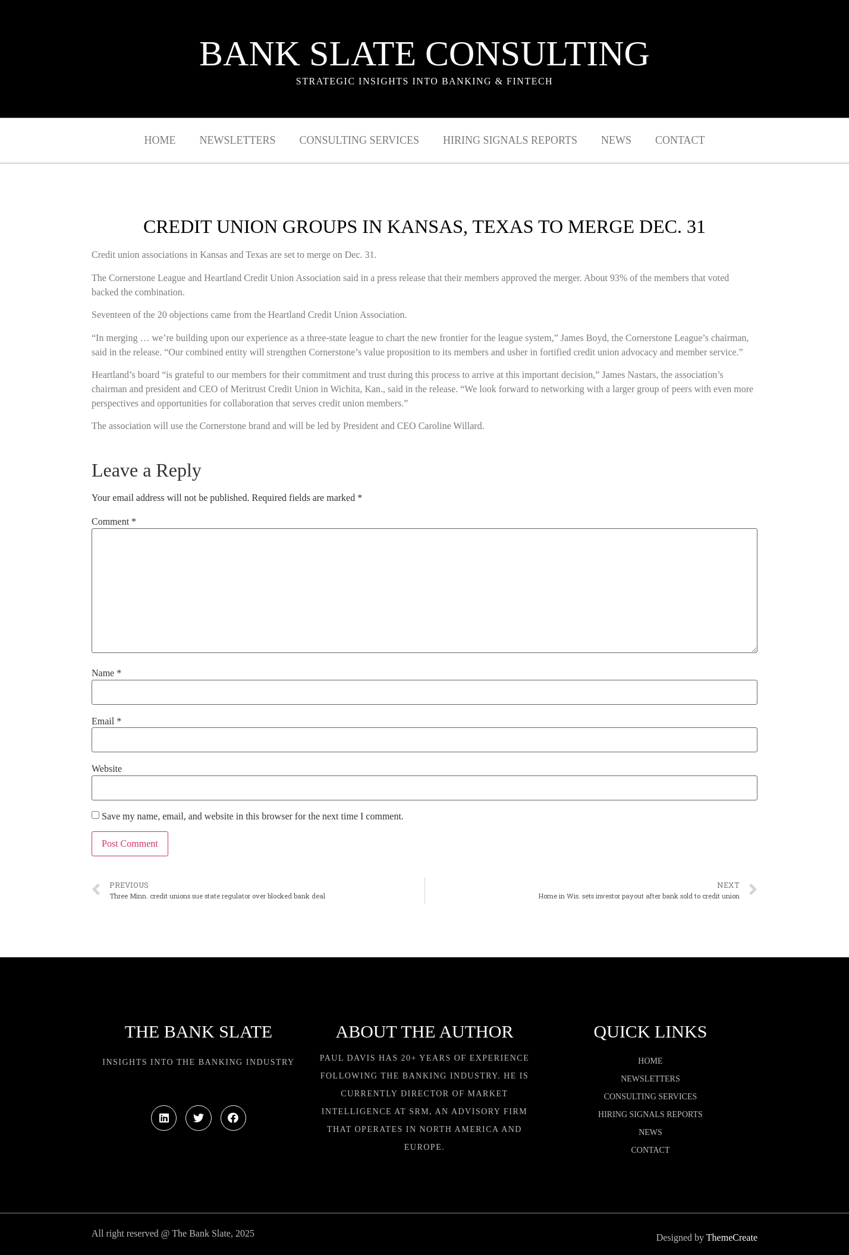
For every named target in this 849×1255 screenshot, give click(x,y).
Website (107, 769)
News (616, 140)
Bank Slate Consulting (424, 53)
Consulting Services (359, 140)
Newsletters (238, 140)
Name (106, 673)
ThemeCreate (731, 1237)
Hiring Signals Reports (510, 140)
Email (106, 721)
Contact (680, 140)
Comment (114, 521)
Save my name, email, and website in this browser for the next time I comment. (253, 816)
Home (160, 140)
